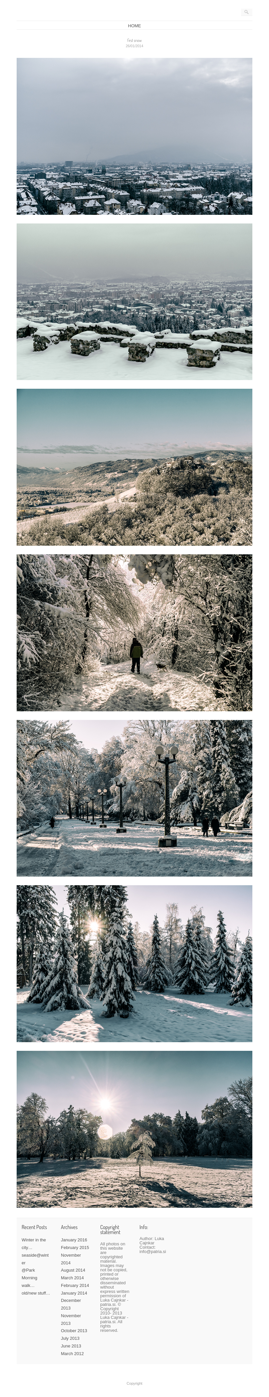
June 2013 (71, 1345)
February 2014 (75, 1285)
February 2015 (75, 1247)
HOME (134, 25)
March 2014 (72, 1277)
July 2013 (70, 1338)
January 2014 (74, 1293)
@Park (28, 1270)
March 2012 (72, 1353)
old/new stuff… (36, 1293)
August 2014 (73, 1270)
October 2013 (74, 1330)
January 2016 (74, 1239)
